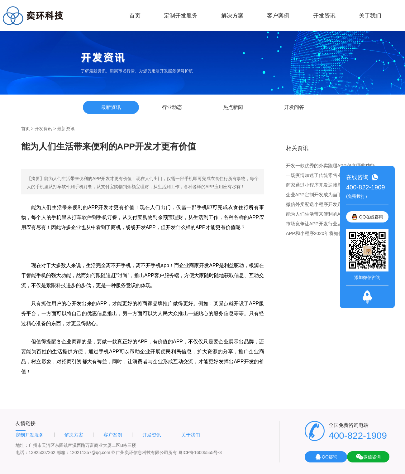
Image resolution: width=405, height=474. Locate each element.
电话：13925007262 (35, 452)
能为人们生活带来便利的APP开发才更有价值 (332, 214)
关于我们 (370, 15)
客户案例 (278, 15)
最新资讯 (65, 128)
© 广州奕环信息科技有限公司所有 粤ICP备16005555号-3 (167, 452)
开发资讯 (324, 15)
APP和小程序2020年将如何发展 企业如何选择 (334, 233)
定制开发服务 (181, 15)
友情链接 (26, 423)
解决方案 (232, 15)
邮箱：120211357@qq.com (83, 452)
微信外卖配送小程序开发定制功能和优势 (328, 204)
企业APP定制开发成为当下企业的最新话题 (330, 194)
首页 (135, 15)
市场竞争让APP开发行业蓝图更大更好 (325, 223)
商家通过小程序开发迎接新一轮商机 (323, 185)
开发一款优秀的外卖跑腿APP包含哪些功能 (330, 165)
